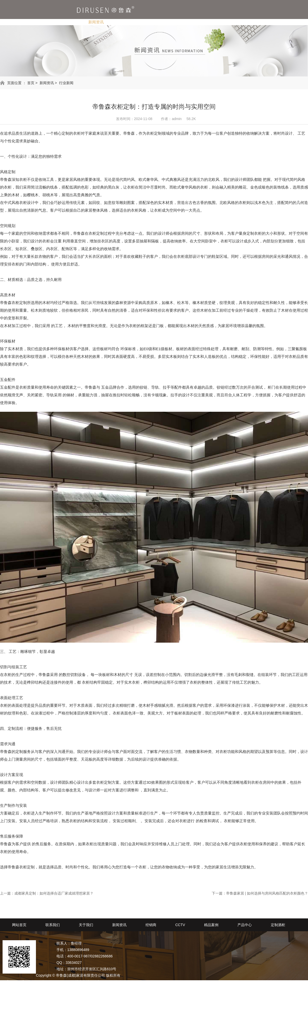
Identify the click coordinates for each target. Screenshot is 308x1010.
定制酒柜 (231, 22)
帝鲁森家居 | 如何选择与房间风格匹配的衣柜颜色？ (267, 893)
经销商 (123, 22)
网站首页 (19, 925)
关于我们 (67, 22)
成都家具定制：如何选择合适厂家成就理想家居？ (53, 893)
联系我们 (38, 22)
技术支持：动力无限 (91, 982)
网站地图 (10, 988)
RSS (23, 988)
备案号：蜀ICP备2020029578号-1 (45, 982)
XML (34, 988)
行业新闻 (66, 83)
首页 (30, 83)
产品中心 (202, 22)
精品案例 (173, 22)
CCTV (147, 22)
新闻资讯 (96, 22)
